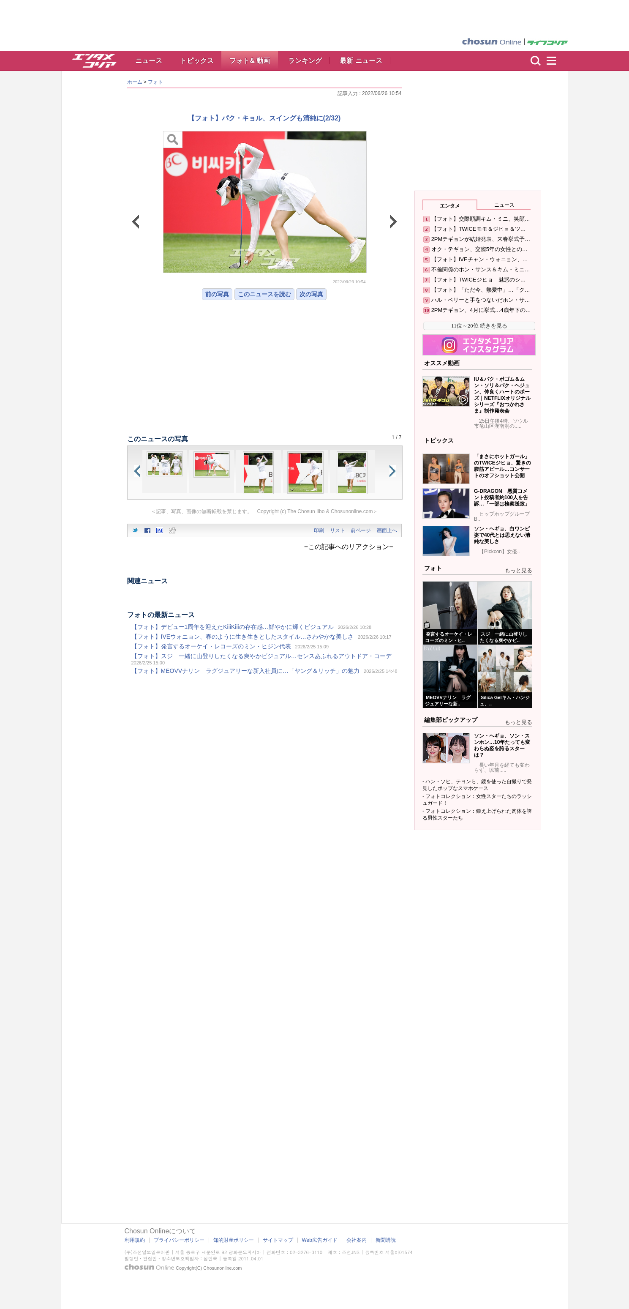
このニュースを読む (264, 294)
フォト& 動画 (249, 60)
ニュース (148, 60)
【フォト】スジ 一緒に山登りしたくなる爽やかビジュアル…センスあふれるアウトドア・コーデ (261, 656)
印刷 (319, 530)
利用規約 (135, 1240)
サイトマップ (278, 1240)
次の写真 (311, 294)
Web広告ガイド (320, 1240)
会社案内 (356, 1240)
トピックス (197, 60)
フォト (155, 82)
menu (555, 61)
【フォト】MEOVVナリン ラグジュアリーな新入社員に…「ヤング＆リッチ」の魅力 (245, 670)
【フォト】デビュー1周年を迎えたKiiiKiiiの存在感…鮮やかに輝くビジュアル (232, 626)
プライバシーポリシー (179, 1240)
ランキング (305, 60)
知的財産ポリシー (233, 1240)
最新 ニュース (361, 60)
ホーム (134, 82)
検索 (535, 61)
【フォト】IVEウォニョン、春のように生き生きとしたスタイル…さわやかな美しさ (242, 636)
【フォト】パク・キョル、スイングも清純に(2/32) (264, 118)
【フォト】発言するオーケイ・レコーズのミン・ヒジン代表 (211, 646)
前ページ (361, 530)
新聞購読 (386, 1240)
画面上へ (387, 530)
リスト (337, 530)
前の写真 (217, 294)
